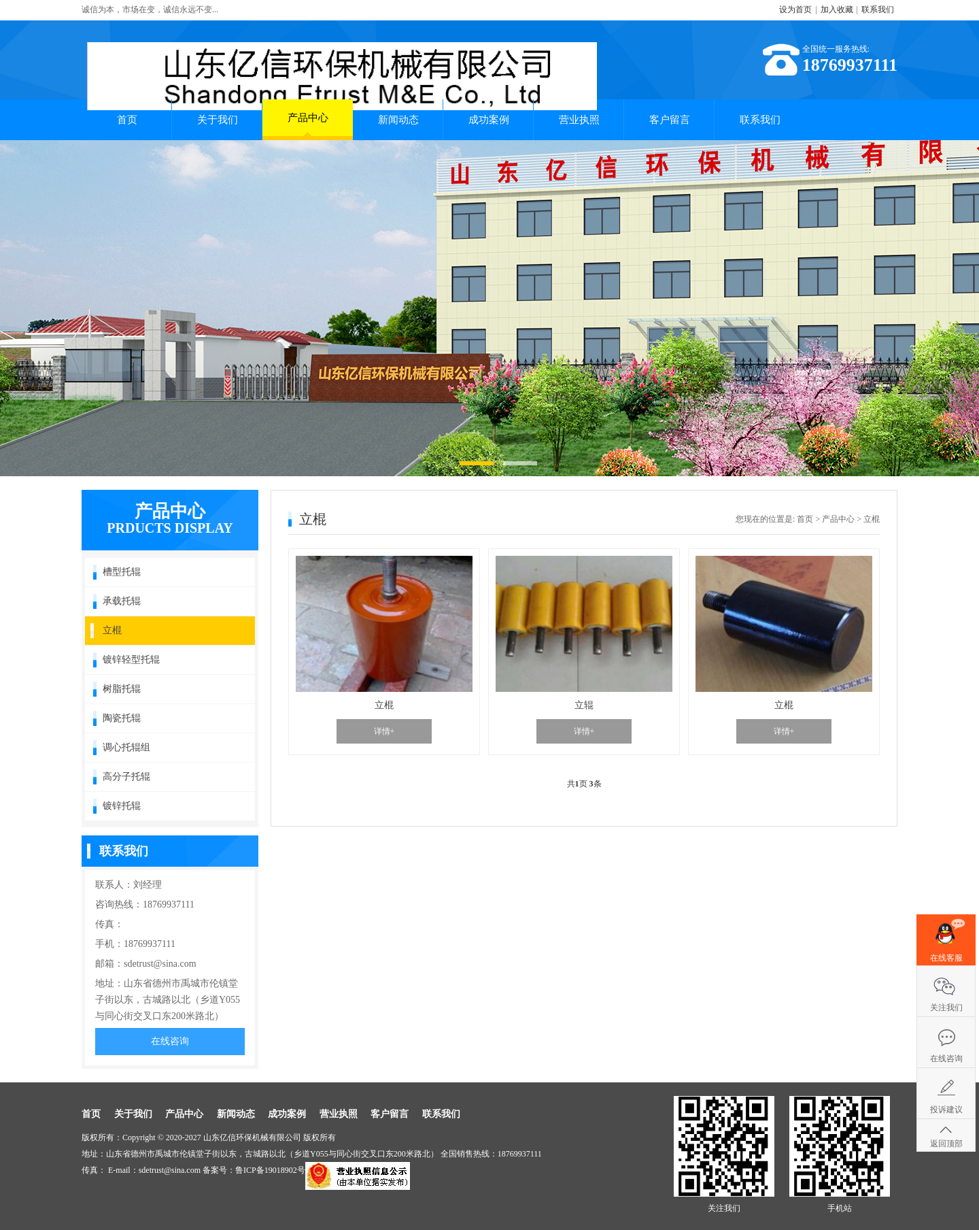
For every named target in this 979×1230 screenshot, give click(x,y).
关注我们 (946, 1007)
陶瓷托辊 (122, 718)
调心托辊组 (126, 747)
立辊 (584, 705)
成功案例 (488, 119)
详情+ (384, 731)
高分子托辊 (126, 776)
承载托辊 (122, 601)
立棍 (112, 630)
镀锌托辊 (122, 806)
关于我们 (217, 119)
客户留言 (669, 119)
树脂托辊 (122, 689)
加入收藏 (837, 9)
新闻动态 (398, 119)
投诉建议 (946, 1109)
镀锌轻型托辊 (131, 659)
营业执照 (579, 119)
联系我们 (877, 9)
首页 (127, 119)
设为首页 (795, 9)
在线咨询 (170, 1041)
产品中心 (308, 124)
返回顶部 (946, 1143)
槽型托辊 (122, 572)
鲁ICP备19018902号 (270, 1170)
